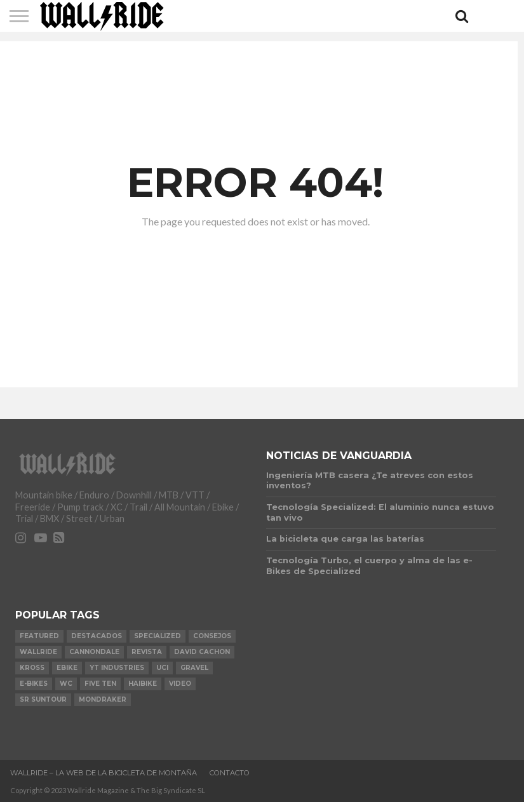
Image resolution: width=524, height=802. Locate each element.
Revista (146, 652)
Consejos (212, 636)
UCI (162, 668)
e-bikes (34, 683)
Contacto (230, 772)
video (180, 683)
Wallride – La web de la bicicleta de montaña (103, 772)
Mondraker (102, 699)
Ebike (67, 668)
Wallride (38, 652)
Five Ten (100, 683)
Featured (39, 636)
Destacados (96, 636)
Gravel (194, 668)
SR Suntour (43, 699)
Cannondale (94, 652)
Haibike (142, 683)
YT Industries (117, 668)
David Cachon (202, 652)
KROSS (32, 668)
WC (66, 683)
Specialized (157, 636)
